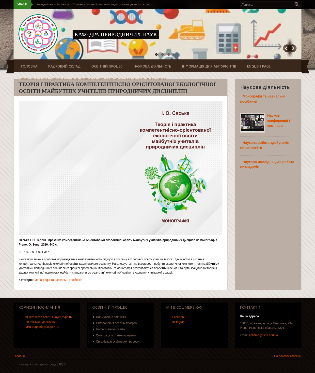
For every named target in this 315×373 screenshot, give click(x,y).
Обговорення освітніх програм (116, 323)
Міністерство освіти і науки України (48, 317)
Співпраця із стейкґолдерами (116, 335)
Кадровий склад (64, 66)
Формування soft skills (111, 317)
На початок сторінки (287, 356)
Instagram (178, 322)
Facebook (178, 317)
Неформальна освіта (110, 329)
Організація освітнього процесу (117, 341)
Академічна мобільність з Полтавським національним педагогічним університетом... (94, 4)
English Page (258, 66)
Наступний (293, 48)
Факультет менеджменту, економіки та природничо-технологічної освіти (93, 79)
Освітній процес (107, 66)
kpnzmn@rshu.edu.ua (263, 335)
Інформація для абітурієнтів (209, 66)
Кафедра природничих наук (116, 34)
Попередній (286, 48)
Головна (29, 66)
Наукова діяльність (152, 66)
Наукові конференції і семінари (278, 120)
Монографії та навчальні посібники (58, 280)
